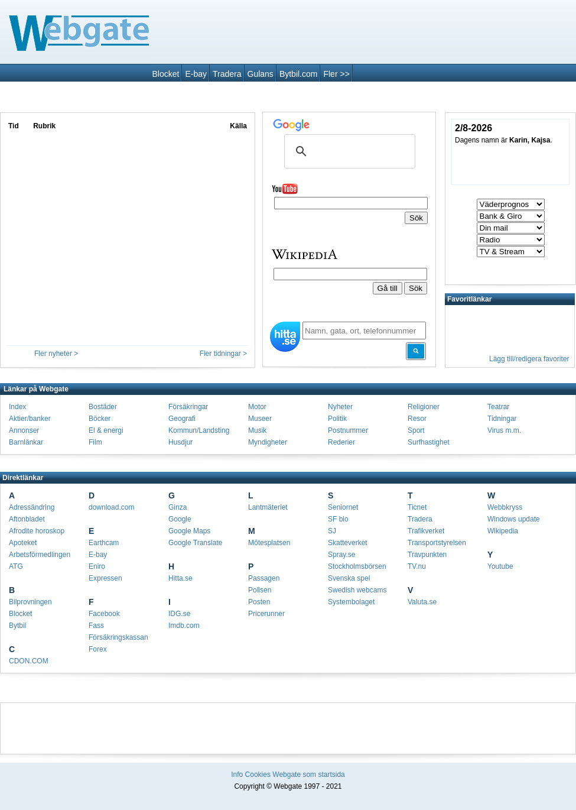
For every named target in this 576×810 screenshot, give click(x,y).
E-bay (196, 74)
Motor (257, 407)
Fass (96, 625)
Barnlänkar (26, 442)
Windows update (513, 519)
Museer (260, 418)
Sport (416, 430)
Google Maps (189, 531)
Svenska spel (349, 578)
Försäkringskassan (118, 637)
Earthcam (104, 543)
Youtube (500, 566)
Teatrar (498, 407)
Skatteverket (347, 543)
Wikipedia (502, 531)
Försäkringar (188, 407)
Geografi (182, 418)
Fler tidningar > (223, 353)
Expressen (105, 578)
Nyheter (340, 407)
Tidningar (502, 418)
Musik (257, 430)
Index (17, 407)
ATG (16, 566)
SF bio (338, 519)
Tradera (227, 74)
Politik (337, 418)
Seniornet (343, 507)
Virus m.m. (504, 430)
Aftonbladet (27, 519)
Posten (259, 602)
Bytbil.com (298, 74)
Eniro (97, 566)
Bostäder (103, 407)
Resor (417, 418)
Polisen (259, 590)
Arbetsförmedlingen (39, 554)
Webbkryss (504, 507)
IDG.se (179, 614)
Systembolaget (351, 602)
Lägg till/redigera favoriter (529, 359)
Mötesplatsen (269, 543)
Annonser (24, 430)
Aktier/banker (30, 418)
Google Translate (195, 543)
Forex (98, 649)
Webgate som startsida (308, 774)
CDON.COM (28, 661)
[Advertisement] (288, 726)
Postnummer (348, 430)
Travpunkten (427, 554)
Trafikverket (426, 531)
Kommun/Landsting (198, 430)
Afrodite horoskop (36, 531)
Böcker (99, 418)
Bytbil (17, 625)
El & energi (106, 430)
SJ (332, 531)
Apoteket (23, 543)
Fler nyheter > (56, 353)
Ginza (177, 507)
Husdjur (180, 442)
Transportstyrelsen (437, 543)
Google (179, 519)
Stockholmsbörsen (357, 566)
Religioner (424, 407)
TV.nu (417, 566)
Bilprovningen (30, 602)
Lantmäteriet (268, 507)
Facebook (104, 614)
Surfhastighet (429, 442)
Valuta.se (422, 602)
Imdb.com (184, 625)
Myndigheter (267, 442)
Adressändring (31, 507)
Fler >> (336, 74)
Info (237, 774)
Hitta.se (180, 578)
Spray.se (341, 554)
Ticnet (417, 507)
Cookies (258, 774)
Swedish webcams (357, 590)
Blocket (166, 74)
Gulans (261, 74)
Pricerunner (266, 614)
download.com (111, 507)
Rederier (341, 442)
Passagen (263, 578)
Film (95, 442)
